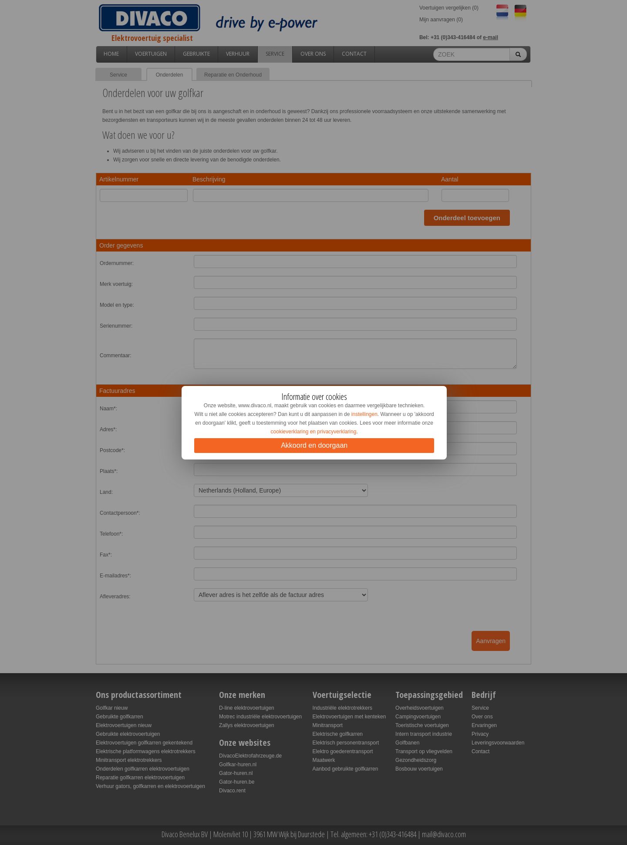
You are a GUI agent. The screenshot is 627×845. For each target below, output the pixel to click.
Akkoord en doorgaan (314, 445)
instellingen (364, 414)
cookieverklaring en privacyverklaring (314, 432)
